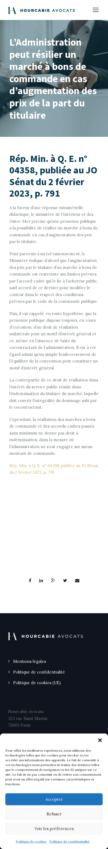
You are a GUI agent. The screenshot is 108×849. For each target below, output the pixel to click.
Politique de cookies (31, 841)
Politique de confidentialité (69, 841)
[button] (100, 740)
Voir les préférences (54, 828)
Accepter (54, 799)
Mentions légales (29, 661)
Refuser (54, 813)
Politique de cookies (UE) (37, 682)
